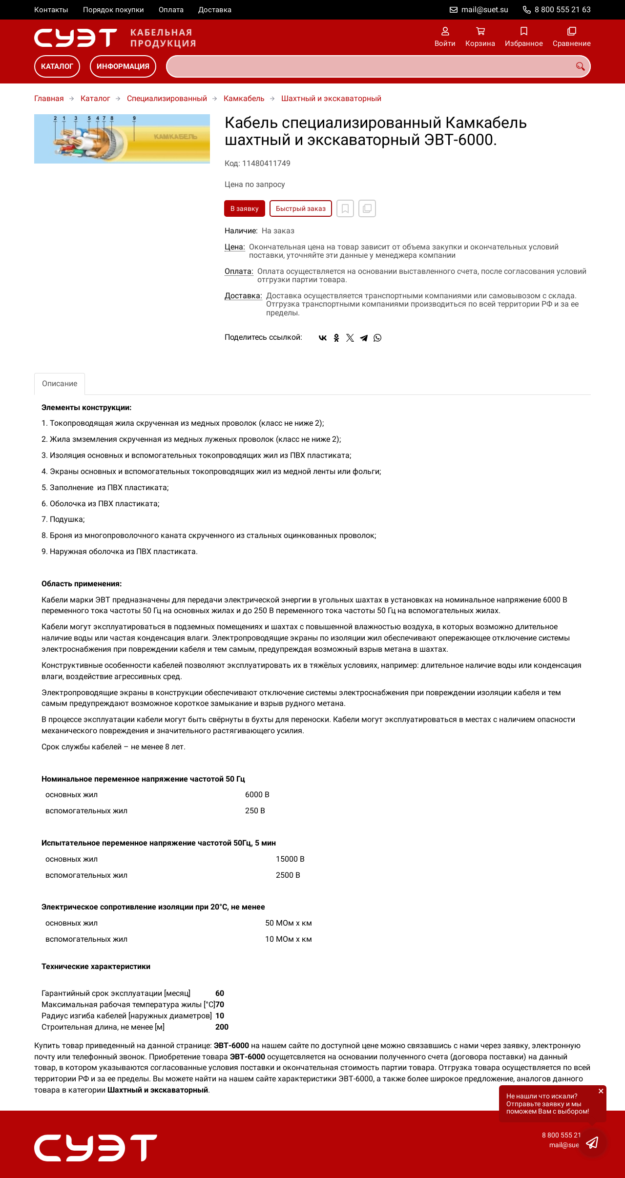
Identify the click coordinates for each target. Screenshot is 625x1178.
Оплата (171, 9)
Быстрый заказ (301, 208)
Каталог (57, 66)
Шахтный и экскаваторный (331, 98)
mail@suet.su (484, 9)
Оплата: (239, 271)
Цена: (235, 247)
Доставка (214, 9)
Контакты (51, 9)
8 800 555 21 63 (563, 9)
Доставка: (243, 295)
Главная (49, 98)
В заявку (244, 208)
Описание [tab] (59, 383)
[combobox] (378, 66)
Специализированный (167, 98)
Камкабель (244, 98)
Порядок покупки (113, 9)
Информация (123, 66)
